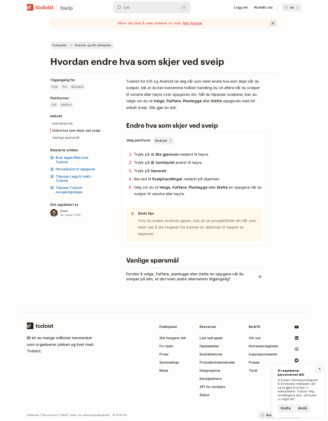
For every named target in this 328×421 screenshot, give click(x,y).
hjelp (66, 7)
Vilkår (64, 415)
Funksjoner (59, 45)
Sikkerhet (33, 415)
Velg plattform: (138, 140)
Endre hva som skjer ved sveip (76, 131)
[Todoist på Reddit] (296, 361)
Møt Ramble (192, 23)
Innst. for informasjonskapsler (89, 415)
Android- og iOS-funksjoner (93, 45)
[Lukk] (319, 368)
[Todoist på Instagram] (296, 350)
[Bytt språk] (292, 7)
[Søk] (183, 7)
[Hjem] (40, 7)
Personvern (49, 415)
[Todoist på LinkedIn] (296, 339)
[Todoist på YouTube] (296, 327)
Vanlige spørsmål (65, 138)
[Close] (272, 23)
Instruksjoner (62, 123)
